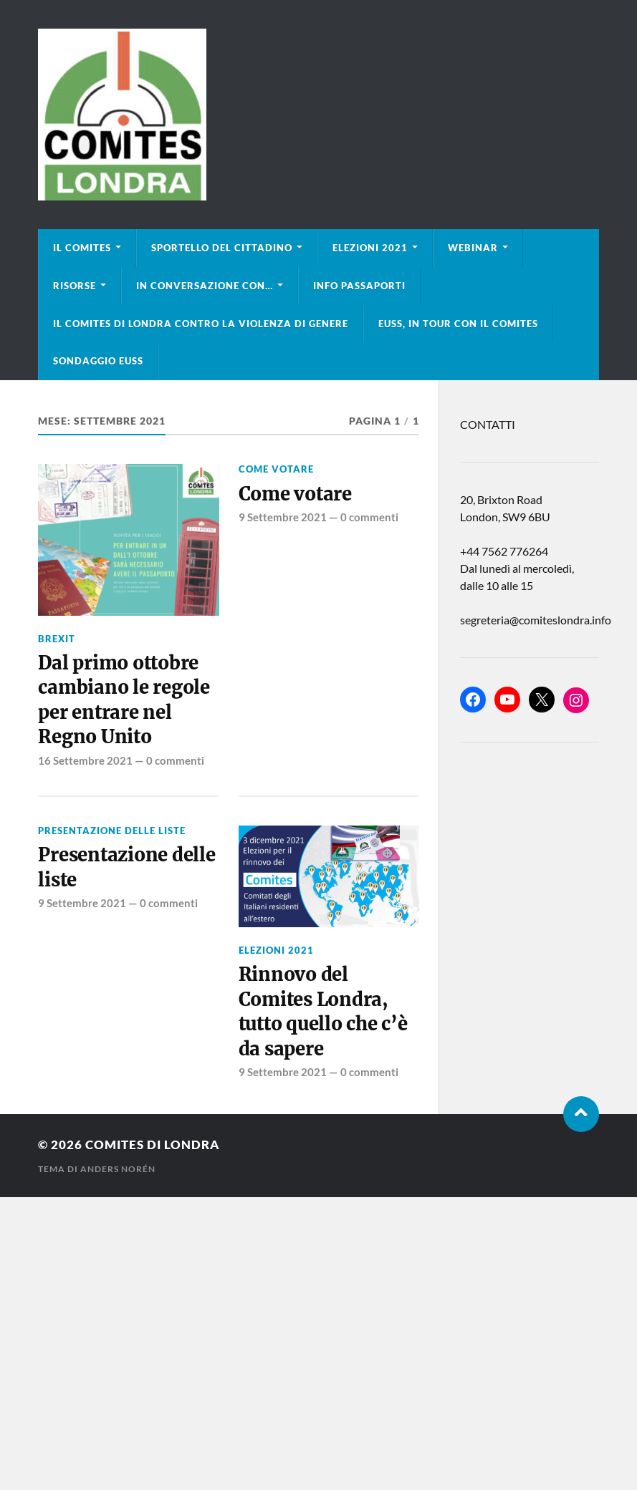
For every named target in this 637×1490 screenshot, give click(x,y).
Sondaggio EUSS (98, 361)
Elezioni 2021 (370, 247)
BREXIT (56, 638)
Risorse (74, 285)
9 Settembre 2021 (283, 517)
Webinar (473, 247)
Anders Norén (117, 1169)
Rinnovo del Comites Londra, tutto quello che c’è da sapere (323, 1011)
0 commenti (175, 760)
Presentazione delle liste (112, 830)
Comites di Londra (152, 1144)
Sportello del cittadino (221, 247)
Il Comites (82, 247)
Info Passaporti (359, 285)
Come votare (276, 469)
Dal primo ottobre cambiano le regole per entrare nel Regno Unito (123, 700)
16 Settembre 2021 (85, 760)
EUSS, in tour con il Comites (458, 323)
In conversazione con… (204, 285)
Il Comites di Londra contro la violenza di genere (200, 323)
